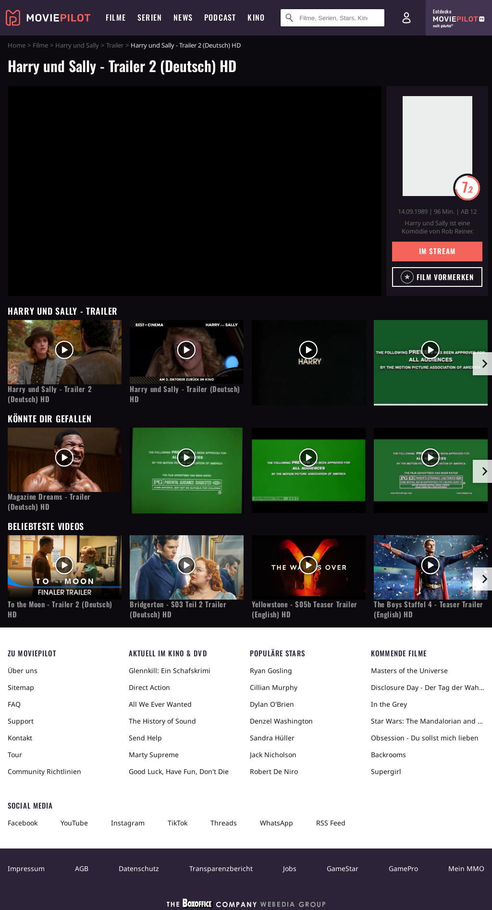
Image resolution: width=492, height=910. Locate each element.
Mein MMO (466, 868)
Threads (223, 822)
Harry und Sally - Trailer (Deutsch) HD (185, 394)
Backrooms (388, 754)
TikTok (177, 822)
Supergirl (386, 771)
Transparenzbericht (221, 868)
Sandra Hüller (272, 737)
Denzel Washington (281, 721)
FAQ (14, 704)
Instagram (128, 822)
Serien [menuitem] (149, 17)
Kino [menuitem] (256, 17)
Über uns (22, 670)
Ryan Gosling (271, 670)
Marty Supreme (154, 754)
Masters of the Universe (409, 670)
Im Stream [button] (437, 251)
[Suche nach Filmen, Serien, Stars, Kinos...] (332, 18)
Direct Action (149, 687)
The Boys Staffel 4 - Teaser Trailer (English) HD (428, 609)
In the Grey (389, 704)
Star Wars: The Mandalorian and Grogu (427, 721)
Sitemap (21, 687)
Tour (15, 754)
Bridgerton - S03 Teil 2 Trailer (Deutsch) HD (178, 609)
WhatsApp (276, 822)
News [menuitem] (183, 17)
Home (16, 45)
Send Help (145, 737)
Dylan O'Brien (272, 704)
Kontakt (20, 737)
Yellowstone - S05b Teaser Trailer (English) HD (304, 609)
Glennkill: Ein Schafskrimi (169, 670)
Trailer (114, 45)
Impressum (26, 868)
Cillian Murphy (273, 687)
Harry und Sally (77, 45)
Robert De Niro (274, 771)
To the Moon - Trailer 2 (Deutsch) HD (60, 609)
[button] (437, 277)
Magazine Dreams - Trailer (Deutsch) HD (49, 502)
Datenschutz (139, 868)
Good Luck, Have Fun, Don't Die (179, 771)
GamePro (403, 868)
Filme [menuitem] (116, 17)
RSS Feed (330, 822)
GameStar (342, 868)
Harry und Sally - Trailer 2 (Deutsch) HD (50, 394)
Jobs (289, 868)
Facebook (22, 822)
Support (21, 721)
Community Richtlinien (44, 771)
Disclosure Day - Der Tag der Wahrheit (427, 687)
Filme (40, 45)
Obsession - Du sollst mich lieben (425, 737)
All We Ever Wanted (160, 704)
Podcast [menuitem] (220, 17)
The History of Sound (162, 721)
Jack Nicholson (273, 754)
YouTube (74, 822)
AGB (81, 868)
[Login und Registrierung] (406, 18)
